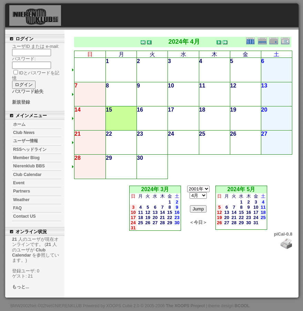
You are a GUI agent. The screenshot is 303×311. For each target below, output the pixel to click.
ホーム (19, 124)
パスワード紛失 (27, 91)
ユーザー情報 (25, 140)
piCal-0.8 (283, 234)
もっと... (20, 286)
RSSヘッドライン (30, 149)
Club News (23, 132)
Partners (21, 191)
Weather (21, 199)
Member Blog (26, 157)
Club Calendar (27, 174)
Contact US (24, 216)
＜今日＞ (198, 222)
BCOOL (242, 305)
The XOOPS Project (185, 305)
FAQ (17, 208)
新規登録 (21, 102)
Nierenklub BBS (29, 166)
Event (18, 182)
